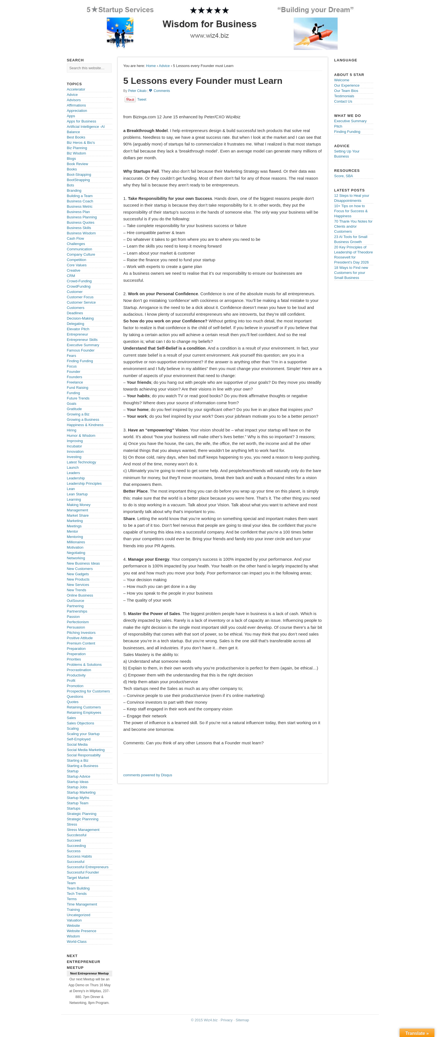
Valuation (74, 920)
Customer (74, 292)
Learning (74, 499)
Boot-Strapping (79, 174)
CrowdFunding (79, 286)
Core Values (77, 265)
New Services (78, 585)
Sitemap (242, 1020)
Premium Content (81, 643)
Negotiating (76, 553)
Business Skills (79, 228)
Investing (74, 457)
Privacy (227, 1020)
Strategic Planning (82, 814)
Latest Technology (81, 462)
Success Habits (79, 856)
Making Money (79, 505)
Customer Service (81, 302)
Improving (75, 441)
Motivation (75, 547)
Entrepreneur (77, 334)
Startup (73, 771)
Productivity (76, 675)
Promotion (75, 686)
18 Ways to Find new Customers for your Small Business (351, 272)
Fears (71, 356)
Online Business (80, 595)
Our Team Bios (346, 91)
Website (73, 925)
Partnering (75, 606)
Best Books (76, 137)
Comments (162, 91)
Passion (73, 617)
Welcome (341, 80)
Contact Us (343, 101)
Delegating (75, 324)
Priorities (74, 659)
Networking (76, 558)
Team (71, 883)
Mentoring (75, 537)
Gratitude (74, 409)
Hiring (71, 430)
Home (151, 66)
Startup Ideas (77, 782)
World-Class (77, 941)
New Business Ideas (83, 563)
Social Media (77, 744)
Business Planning (82, 217)
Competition (76, 260)
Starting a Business (82, 766)
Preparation (76, 648)
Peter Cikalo (137, 91)
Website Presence (81, 931)
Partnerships (77, 611)
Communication (79, 249)
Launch (73, 467)
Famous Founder (81, 350)
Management (77, 510)
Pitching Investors (81, 632)
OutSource (75, 601)
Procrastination (79, 670)
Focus (72, 366)
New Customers (80, 569)
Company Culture (81, 254)
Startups (73, 808)
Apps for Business (81, 121)
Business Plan (78, 212)
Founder (73, 371)
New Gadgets (78, 574)
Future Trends (78, 398)
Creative (73, 270)
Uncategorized (78, 915)
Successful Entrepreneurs (88, 867)
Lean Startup (77, 494)
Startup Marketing (81, 792)
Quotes (73, 702)
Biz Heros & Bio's (81, 142)
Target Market (78, 878)
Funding (73, 393)
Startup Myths (78, 798)
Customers (75, 308)
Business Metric (80, 206)
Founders (74, 377)
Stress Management (83, 830)
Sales (71, 718)
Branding (74, 190)
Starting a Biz (77, 760)
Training (73, 909)
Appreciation (77, 110)
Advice (164, 66)
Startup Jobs (77, 787)
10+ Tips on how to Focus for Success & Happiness (351, 211)
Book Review (77, 164)
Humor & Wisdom (81, 435)
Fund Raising (77, 387)
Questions (75, 696)
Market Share (78, 515)
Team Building (78, 888)
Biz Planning (77, 148)
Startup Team (77, 803)
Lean (71, 489)
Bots (70, 185)
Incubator (74, 446)
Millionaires (76, 542)
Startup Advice (78, 776)
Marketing (75, 521)
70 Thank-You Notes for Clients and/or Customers (353, 226)
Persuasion (76, 627)
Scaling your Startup (83, 734)
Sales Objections (80, 723)
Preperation (76, 654)
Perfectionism (78, 622)
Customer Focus (80, 297)
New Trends (76, 590)
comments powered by (147, 775)
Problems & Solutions (84, 664)
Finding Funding (80, 361)
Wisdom (73, 936)
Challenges (76, 244)
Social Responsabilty (84, 755)
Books (72, 169)
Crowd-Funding (79, 281)
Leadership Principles (84, 483)
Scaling (73, 728)
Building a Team (80, 196)
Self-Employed (79, 739)
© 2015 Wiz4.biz (204, 1020)
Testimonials (344, 96)
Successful (75, 862)
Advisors (74, 100)
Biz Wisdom (76, 153)
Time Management (82, 904)
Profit (71, 680)
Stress (72, 824)
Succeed (74, 840)
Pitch (338, 126)
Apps (71, 116)
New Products (78, 579)
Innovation (75, 451)
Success (74, 851)
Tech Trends (77, 894)
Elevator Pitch (78, 329)
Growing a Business (83, 419)
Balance (73, 132)
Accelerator (76, 89)
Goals (71, 403)
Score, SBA (343, 176)
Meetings (74, 526)
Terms (72, 899)
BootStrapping (78, 180)
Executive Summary (83, 345)
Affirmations (76, 105)
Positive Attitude (80, 638)
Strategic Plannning (82, 819)
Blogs (71, 158)
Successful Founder (83, 872)
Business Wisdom (81, 233)
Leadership (76, 478)
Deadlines (75, 313)
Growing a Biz (78, 414)
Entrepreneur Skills (82, 340)
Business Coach (80, 201)
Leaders (73, 473)
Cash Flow (75, 238)
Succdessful (76, 835)
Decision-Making (80, 318)
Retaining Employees (84, 712)
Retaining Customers (84, 707)
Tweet (141, 99)
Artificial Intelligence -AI (86, 126)
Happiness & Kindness (85, 425)
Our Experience (346, 85)
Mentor (72, 531)
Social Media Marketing (86, 750)
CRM (71, 276)
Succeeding (76, 846)
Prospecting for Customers (88, 691)
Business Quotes (80, 222)
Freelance (75, 382)
